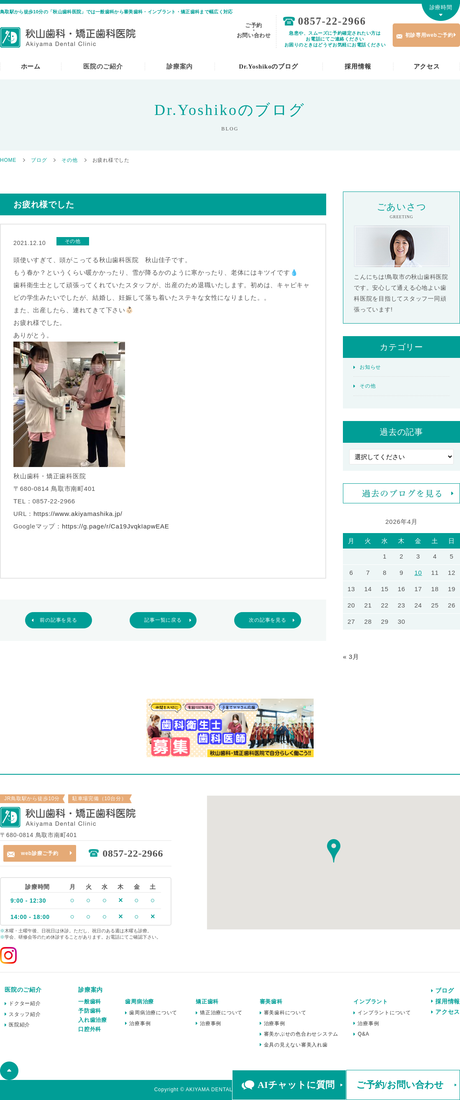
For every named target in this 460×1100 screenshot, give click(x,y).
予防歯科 (89, 1011)
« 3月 (351, 656)
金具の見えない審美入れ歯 (296, 1045)
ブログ (444, 990)
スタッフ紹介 (25, 1014)
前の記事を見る (58, 620)
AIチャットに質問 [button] (296, 1085)
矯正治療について (221, 1013)
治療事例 (140, 1023)
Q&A (363, 1034)
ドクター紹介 (25, 1003)
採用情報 (358, 66)
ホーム (31, 66)
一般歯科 (89, 1001)
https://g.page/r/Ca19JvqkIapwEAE (115, 526)
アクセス (427, 66)
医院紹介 (19, 1025)
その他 (368, 386)
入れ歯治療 (92, 1020)
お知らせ (370, 367)
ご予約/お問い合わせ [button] (400, 1085)
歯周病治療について (153, 1013)
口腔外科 (89, 1029)
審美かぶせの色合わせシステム (301, 1034)
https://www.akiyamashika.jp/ (78, 513)
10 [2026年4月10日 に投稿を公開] (418, 572)
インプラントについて (384, 1013)
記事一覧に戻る (162, 620)
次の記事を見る (267, 620)
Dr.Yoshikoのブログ (268, 66)
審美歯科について (285, 1013)
